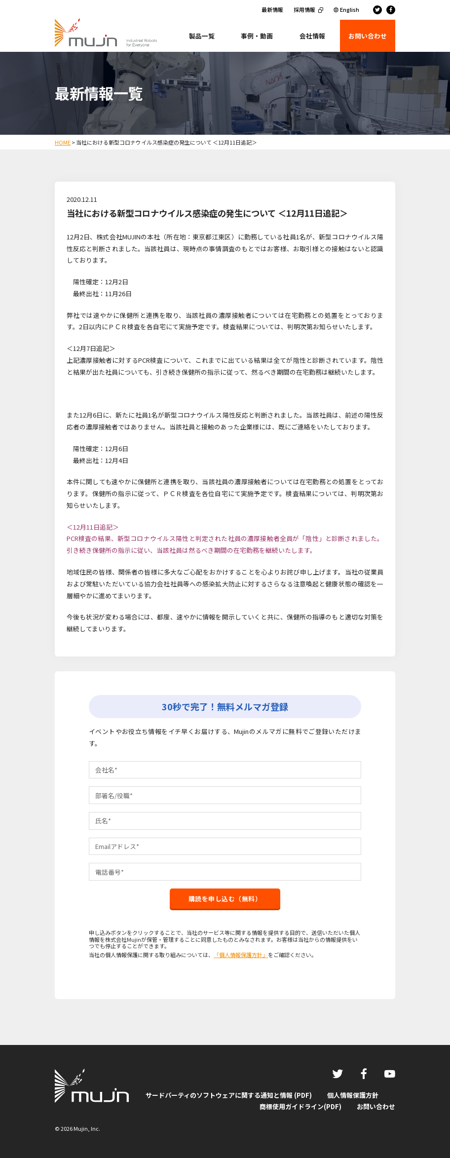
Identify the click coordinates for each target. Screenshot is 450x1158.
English (349, 9)
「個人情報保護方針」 (241, 955)
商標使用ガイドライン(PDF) (300, 1106)
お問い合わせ (376, 1106)
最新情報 (272, 9)
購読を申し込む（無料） (225, 898)
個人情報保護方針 (352, 1095)
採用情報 (304, 9)
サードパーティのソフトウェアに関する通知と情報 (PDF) (229, 1095)
